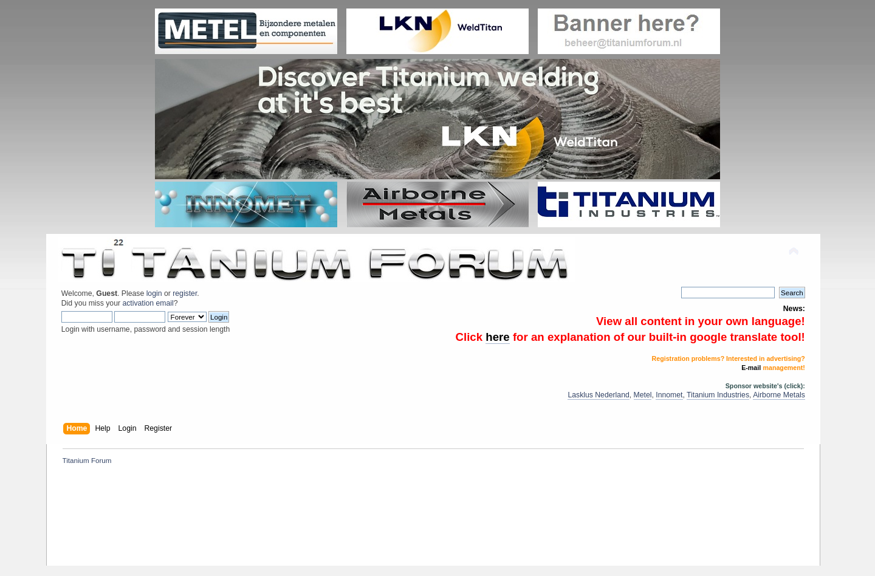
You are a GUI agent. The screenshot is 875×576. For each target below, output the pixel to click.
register (185, 293)
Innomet (669, 395)
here (497, 337)
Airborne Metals (779, 395)
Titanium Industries (718, 395)
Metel (643, 395)
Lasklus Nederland (598, 395)
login (154, 293)
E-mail (751, 367)
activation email (147, 303)
